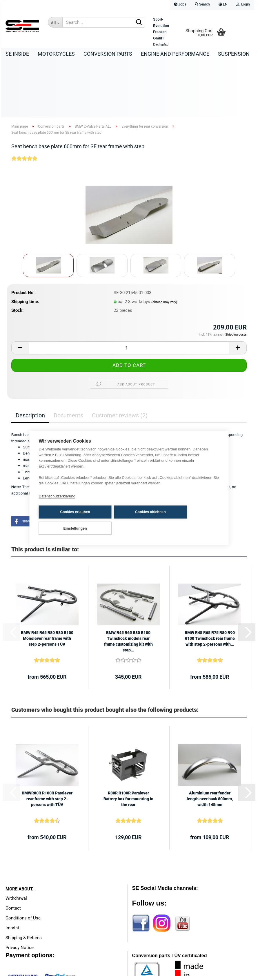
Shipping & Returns (24, 881)
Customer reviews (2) (120, 358)
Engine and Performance (175, 54)
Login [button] (243, 4)
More (225, 54)
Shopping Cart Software (106, 968)
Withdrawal (16, 841)
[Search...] (55, 22)
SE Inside (17, 54)
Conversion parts (107, 54)
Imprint (12, 871)
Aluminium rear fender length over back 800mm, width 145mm (210, 742)
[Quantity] (129, 291)
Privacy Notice (20, 891)
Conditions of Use (23, 861)
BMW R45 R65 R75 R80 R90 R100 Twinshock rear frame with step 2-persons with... (210, 582)
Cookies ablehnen (127, 520)
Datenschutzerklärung (57, 504)
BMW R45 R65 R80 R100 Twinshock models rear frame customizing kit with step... (128, 585)
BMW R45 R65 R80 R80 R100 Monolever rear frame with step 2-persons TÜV (47, 582)
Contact (13, 851)
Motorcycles (56, 54)
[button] (223, 5)
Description (30, 358)
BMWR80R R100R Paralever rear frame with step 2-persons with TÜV (47, 742)
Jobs (180, 4)
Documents (68, 358)
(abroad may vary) (164, 245)
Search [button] (202, 4)
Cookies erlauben (67, 520)
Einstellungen (186, 520)
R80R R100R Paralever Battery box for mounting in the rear (128, 742)
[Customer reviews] (24, 105)
